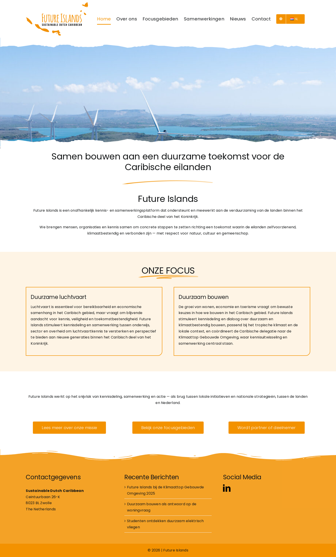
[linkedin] (227, 488)
